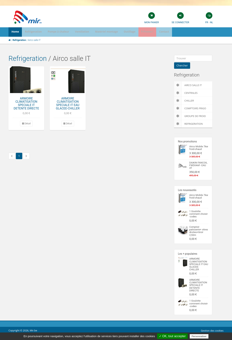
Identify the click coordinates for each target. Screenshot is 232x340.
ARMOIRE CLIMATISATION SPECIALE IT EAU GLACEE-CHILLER (67, 103)
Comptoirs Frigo (190, 108)
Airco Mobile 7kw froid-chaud (198, 148)
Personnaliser (199, 336)
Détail (26, 123)
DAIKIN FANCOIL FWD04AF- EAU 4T (198, 165)
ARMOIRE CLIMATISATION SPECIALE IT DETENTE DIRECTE (26, 103)
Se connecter (180, 22)
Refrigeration (27, 59)
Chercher (182, 65)
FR (206, 22)
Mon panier (151, 22)
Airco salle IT (188, 85)
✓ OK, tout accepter (172, 336)
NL (211, 22)
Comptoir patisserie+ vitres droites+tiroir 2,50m (198, 230)
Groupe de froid (190, 116)
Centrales (186, 93)
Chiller (184, 100)
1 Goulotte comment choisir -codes (198, 214)
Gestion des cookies (212, 330)
